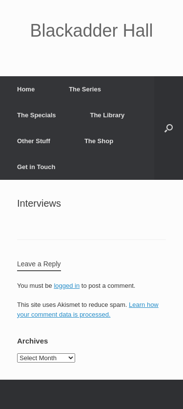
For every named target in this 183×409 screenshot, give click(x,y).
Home (26, 89)
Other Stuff (33, 141)
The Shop (98, 141)
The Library (107, 115)
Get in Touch (36, 167)
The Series (85, 89)
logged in (67, 285)
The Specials (36, 115)
